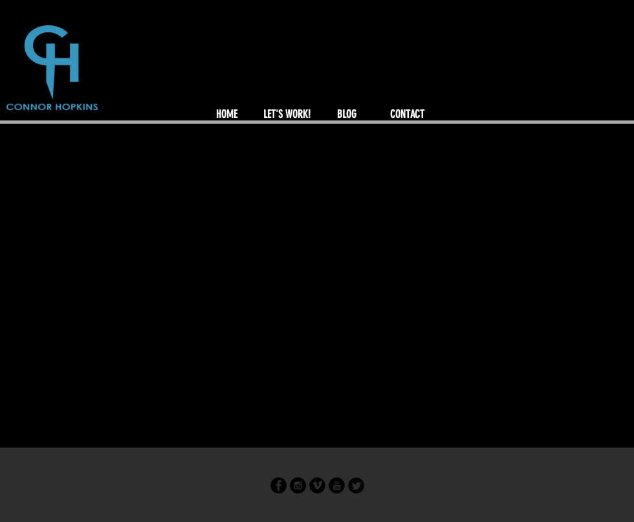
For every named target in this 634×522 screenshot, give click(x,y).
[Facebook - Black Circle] (278, 485)
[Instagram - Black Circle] (298, 485)
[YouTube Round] (337, 485)
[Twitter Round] (356, 485)
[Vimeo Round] (317, 485)
